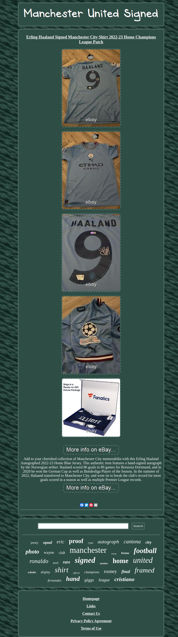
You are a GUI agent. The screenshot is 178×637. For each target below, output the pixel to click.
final (125, 571)
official (76, 573)
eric (60, 541)
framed (144, 570)
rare (66, 562)
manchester (88, 550)
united (143, 560)
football (145, 551)
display (45, 572)
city (149, 542)
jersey (34, 542)
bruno (125, 553)
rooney (110, 571)
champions (91, 572)
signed (85, 560)
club (62, 553)
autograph (108, 541)
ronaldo (38, 561)
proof (76, 541)
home (120, 560)
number (104, 563)
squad (47, 542)
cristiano (124, 579)
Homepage (91, 599)
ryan (90, 542)
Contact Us (91, 613)
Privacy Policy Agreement (91, 621)
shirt (61, 570)
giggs (89, 579)
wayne (49, 552)
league (104, 580)
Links (90, 606)
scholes (32, 572)
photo (32, 551)
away (114, 553)
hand (73, 578)
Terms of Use (91, 628)
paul (55, 562)
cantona (132, 541)
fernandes (54, 580)
